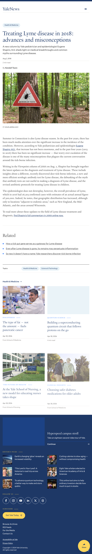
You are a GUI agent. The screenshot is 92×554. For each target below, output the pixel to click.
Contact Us (8, 533)
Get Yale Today (14, 515)
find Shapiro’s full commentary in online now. (38, 217)
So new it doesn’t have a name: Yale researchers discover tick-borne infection (43, 255)
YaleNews (11, 9)
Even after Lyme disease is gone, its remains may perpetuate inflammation (42, 250)
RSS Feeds (7, 527)
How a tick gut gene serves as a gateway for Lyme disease (34, 245)
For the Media (9, 530)
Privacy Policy (8, 543)
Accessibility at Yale (10, 539)
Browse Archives (10, 524)
